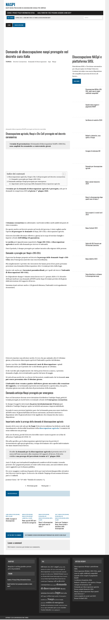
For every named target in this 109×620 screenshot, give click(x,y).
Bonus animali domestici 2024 (94, 182)
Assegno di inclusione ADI (93, 151)
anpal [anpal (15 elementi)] (56, 567)
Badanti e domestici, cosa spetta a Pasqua (93, 137)
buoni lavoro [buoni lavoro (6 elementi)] (62, 579)
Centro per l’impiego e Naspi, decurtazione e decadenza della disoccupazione (61, 526)
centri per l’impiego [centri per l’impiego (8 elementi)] (47, 582)
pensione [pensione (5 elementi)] (43, 603)
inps (49, 62)
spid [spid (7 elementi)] (54, 608)
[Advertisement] (43, 38)
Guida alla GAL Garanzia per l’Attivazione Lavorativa (94, 245)
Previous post (31, 486)
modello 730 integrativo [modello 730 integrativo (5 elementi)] (60, 596)
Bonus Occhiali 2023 (92, 228)
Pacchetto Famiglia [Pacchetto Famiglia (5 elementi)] (58, 600)
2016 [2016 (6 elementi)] (49, 567)
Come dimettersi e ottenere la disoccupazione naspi (94, 275)
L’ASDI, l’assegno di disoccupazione (10, 520)
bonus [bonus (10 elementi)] (61, 574)
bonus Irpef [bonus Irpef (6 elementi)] (48, 579)
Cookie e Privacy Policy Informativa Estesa (20, 13)
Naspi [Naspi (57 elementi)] (51, 599)
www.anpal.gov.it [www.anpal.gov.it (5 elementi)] (56, 610)
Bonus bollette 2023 (91, 259)
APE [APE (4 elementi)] (52, 570)
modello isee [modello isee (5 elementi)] (44, 600)
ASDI (6, 515)
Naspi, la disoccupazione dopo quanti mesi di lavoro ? (45, 525)
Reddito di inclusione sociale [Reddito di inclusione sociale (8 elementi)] (50, 606)
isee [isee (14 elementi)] (62, 593)
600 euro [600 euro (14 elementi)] (44, 567)
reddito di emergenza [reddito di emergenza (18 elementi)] (54, 603)
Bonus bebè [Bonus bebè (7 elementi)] (46, 577)
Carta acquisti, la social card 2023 (94, 214)
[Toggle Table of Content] (62, 174)
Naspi (54, 62)
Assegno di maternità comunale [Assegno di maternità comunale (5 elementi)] (58, 572)
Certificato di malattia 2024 (94, 120)
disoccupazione (14, 515)
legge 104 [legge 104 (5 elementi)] (45, 596)
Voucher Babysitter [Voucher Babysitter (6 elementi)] (46, 610)
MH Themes (25, 618)
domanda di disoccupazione (37, 62)
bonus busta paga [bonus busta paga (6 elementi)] (55, 577)
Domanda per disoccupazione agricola (94, 168)
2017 (56, 515)
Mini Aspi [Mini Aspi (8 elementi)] (51, 596)
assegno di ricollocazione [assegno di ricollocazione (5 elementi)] (47, 574)
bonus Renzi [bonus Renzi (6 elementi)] (54, 579)
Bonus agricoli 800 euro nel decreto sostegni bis (29, 522)
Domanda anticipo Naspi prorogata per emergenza (27, 182)
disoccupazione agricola (49, 429)
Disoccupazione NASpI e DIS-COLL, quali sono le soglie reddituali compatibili (94, 91)
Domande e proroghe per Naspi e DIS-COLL (25, 179)
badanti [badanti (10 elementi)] (56, 574)
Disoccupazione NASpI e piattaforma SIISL (87, 59)
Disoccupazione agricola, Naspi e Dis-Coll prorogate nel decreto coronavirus (36, 177)
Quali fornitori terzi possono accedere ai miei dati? (54, 13)
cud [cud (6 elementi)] (57, 582)
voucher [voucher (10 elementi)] (63, 608)
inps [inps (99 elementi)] (57, 593)
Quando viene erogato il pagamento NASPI (92, 106)
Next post (45, 486)
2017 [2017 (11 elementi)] (52, 567)
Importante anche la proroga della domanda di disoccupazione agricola (35, 184)
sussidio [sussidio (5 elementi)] (58, 608)
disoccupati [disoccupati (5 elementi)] (53, 585)
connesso (18, 547)
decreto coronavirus (19, 62)
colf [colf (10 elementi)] (55, 582)
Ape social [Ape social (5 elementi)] (55, 570)
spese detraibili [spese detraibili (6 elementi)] (49, 608)
